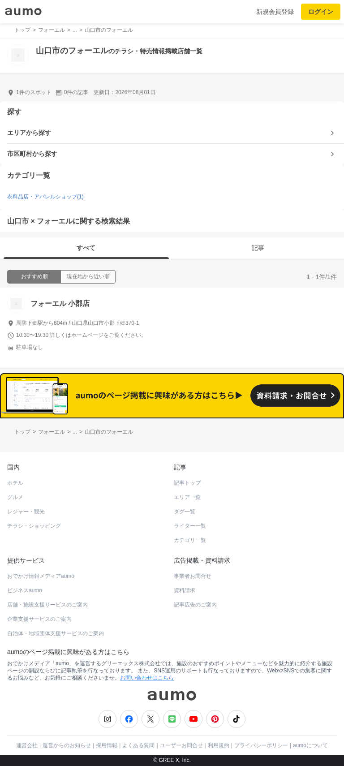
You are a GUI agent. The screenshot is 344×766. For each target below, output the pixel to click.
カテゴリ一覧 (190, 540)
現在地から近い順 (88, 276)
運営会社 (27, 745)
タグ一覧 (184, 511)
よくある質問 (138, 745)
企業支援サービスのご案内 (39, 619)
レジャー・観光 (26, 511)
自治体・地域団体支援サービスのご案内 (55, 633)
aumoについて (310, 745)
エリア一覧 (187, 497)
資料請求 (184, 590)
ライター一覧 (190, 526)
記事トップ (187, 483)
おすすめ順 (34, 276)
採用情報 (106, 745)
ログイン (320, 11)
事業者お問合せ (192, 576)
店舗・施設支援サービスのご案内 (47, 604)
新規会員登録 (275, 11)
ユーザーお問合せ (181, 745)
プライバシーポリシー (261, 745)
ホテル (15, 483)
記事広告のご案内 (195, 604)
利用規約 (218, 745)
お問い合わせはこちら (147, 678)
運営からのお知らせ (67, 745)
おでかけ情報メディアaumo (40, 576)
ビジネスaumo (24, 590)
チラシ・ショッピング (34, 526)
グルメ (15, 497)
